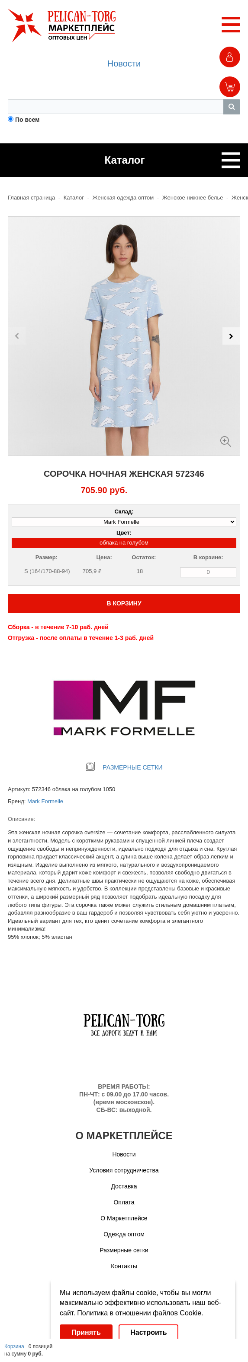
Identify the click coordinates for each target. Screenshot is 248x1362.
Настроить (148, 1332)
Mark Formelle (45, 801)
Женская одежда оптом (123, 197)
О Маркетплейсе (123, 1218)
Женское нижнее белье (192, 197)
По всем (27, 119)
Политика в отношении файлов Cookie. (140, 1313)
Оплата (123, 1202)
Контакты (124, 1266)
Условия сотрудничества (123, 1170)
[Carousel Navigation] (124, 336)
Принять (86, 1332)
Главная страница (31, 197)
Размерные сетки (124, 1250)
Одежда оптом (124, 1234)
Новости (124, 63)
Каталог (74, 197)
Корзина (14, 1346)
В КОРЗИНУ (123, 603)
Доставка (124, 1186)
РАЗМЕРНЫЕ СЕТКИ (123, 767)
